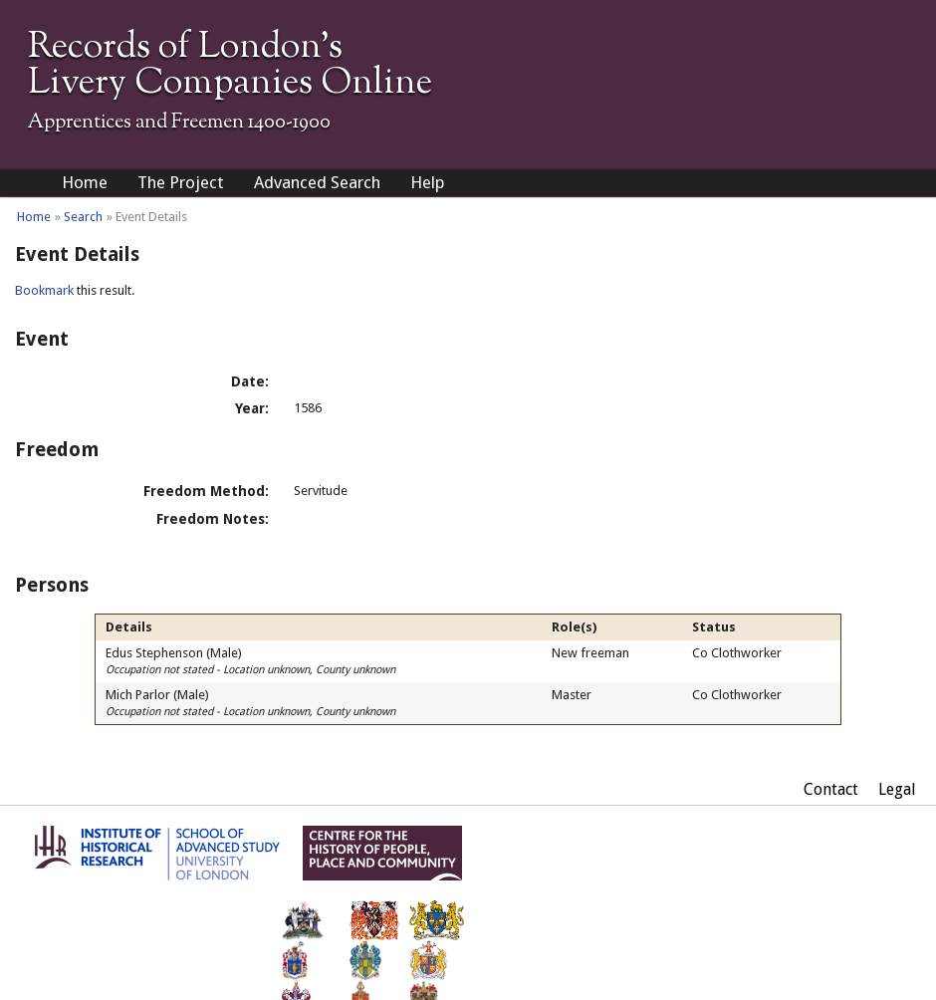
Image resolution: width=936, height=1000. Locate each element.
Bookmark (44, 290)
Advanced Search (317, 182)
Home (85, 182)
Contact (831, 789)
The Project (180, 182)
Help (427, 182)
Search (83, 216)
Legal (897, 789)
